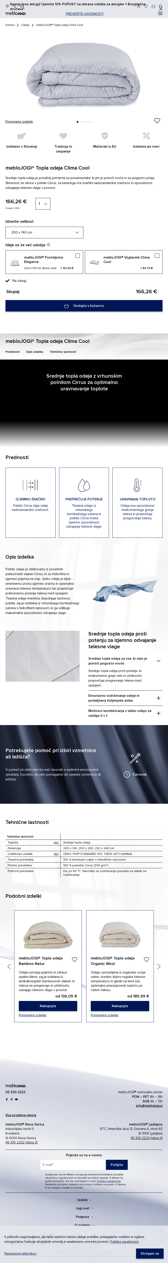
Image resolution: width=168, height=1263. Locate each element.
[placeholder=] (84, 1165)
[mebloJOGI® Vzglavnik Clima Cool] (123, 262)
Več (56, 842)
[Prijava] (138, 6)
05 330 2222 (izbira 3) (147, 1138)
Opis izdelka (34, 352)
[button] (77, 122)
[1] (42, 204)
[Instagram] (11, 1099)
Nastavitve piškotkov (20, 1253)
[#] (160, 13)
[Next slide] (159, 966)
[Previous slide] (9, 966)
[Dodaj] (74, 959)
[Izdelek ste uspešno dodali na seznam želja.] (157, 121)
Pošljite (117, 1165)
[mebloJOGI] (15, 1085)
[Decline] (162, 1231)
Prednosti (12, 352)
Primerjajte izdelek (19, 121)
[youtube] (16, 1099)
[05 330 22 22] (14, 6)
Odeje (25, 25)
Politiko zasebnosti (109, 1181)
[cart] (153, 6)
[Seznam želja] (146, 6)
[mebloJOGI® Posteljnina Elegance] (44, 262)
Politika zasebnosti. (124, 1241)
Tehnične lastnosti (63, 352)
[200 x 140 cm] (44, 232)
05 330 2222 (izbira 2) (21, 1142)
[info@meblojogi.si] (22, 6)
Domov (10, 25)
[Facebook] (6, 1099)
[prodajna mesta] (7, 6)
